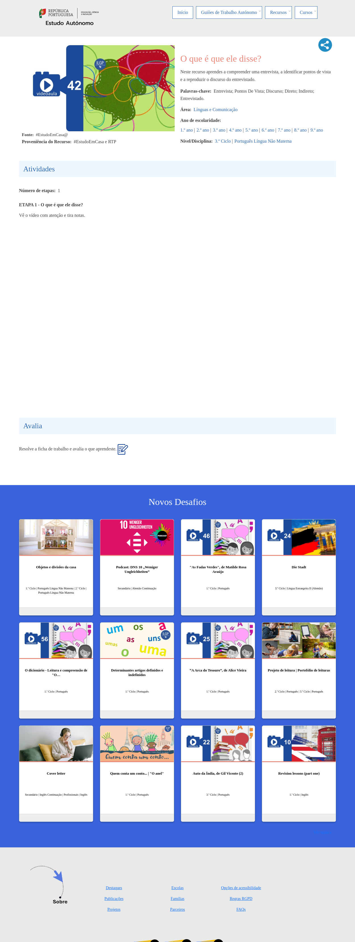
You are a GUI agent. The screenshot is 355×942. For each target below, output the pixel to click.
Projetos (113, 909)
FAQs (241, 909)
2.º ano (203, 130)
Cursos (306, 12)
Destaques (114, 888)
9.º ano (316, 130)
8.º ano (300, 130)
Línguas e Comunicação (216, 109)
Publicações (114, 899)
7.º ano (284, 130)
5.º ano (251, 130)
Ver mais (321, 832)
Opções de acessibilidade (241, 888)
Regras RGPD (241, 899)
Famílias (177, 899)
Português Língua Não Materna (263, 141)
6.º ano (268, 130)
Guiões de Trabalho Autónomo (229, 12)
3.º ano (219, 130)
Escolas (178, 888)
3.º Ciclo (223, 141)
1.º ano (186, 130)
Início (182, 12)
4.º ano (235, 130)
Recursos (278, 12)
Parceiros (177, 909)
